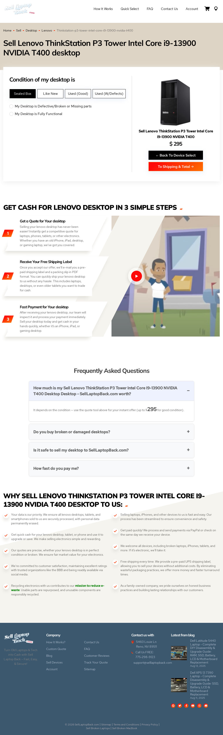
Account (192, 9)
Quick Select (130, 9)
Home (7, 30)
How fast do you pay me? (56, 468)
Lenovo (47, 30)
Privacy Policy (150, 724)
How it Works (103, 9)
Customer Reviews (96, 656)
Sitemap (89, 669)
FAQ (150, 9)
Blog (49, 656)
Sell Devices (54, 662)
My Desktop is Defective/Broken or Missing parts (70, 106)
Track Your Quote (96, 662)
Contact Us (169, 9)
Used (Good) (78, 93)
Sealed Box (22, 93)
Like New (50, 93)
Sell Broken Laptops (98, 728)
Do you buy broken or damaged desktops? (71, 431)
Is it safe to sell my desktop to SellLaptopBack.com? (80, 450)
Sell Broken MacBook (124, 728)
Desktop (31, 30)
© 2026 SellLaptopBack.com (82, 724)
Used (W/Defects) (109, 93)
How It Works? (55, 642)
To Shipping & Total (176, 166)
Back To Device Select (176, 155)
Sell (18, 30)
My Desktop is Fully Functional (70, 114)
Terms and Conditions (126, 724)
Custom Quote (56, 649)
